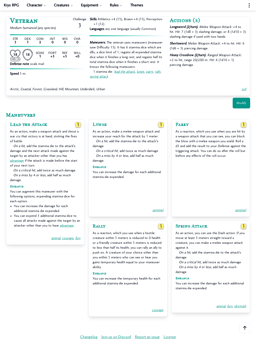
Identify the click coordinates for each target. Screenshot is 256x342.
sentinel (157, 210)
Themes (136, 5)
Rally (99, 226)
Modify (241, 103)
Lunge (100, 124)
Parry (182, 124)
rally (157, 71)
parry (149, 71)
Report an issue (147, 337)
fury (77, 238)
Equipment (91, 5)
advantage (17, 160)
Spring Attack (191, 226)
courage (67, 238)
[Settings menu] (249, 5)
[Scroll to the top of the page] (244, 328)
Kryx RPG (11, 5)
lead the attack (124, 71)
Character (36, 5)
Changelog (88, 337)
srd (244, 89)
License (170, 337)
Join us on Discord (116, 337)
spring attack (99, 76)
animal (55, 238)
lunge (140, 71)
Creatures (63, 5)
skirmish (240, 306)
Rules (116, 5)
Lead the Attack (28, 124)
